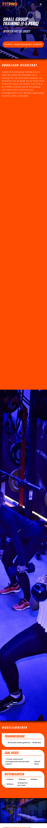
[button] (40, 4)
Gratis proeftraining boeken (23, 44)
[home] (10, 4)
